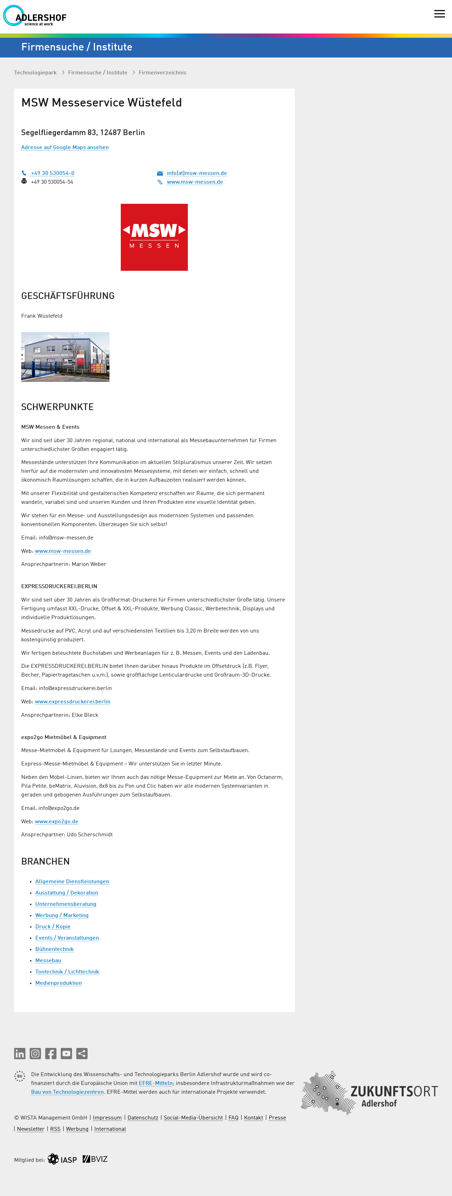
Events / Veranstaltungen (67, 938)
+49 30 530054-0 (48, 173)
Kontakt (253, 1118)
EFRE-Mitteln (156, 1083)
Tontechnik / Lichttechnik (67, 972)
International (110, 1129)
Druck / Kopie (53, 927)
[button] (20, 1053)
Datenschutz (142, 1118)
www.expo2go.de (56, 822)
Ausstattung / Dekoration (66, 893)
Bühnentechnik (54, 949)
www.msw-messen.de (190, 182)
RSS (55, 1129)
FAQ (233, 1118)
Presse (277, 1118)
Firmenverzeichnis (162, 73)
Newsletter (30, 1129)
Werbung (77, 1129)
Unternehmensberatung (65, 904)
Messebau (48, 961)
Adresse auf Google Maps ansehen (65, 148)
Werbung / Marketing (62, 916)
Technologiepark (36, 73)
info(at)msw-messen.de (197, 173)
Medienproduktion (58, 983)
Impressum (107, 1118)
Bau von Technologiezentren (67, 1092)
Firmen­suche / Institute (98, 73)
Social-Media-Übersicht (193, 1118)
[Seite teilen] (82, 1053)
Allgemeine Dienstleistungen (72, 882)
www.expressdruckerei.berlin (73, 702)
